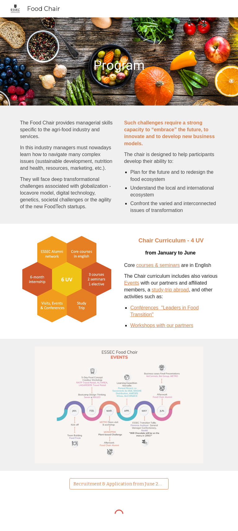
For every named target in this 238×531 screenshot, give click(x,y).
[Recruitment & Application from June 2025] (119, 483)
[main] (119, 61)
